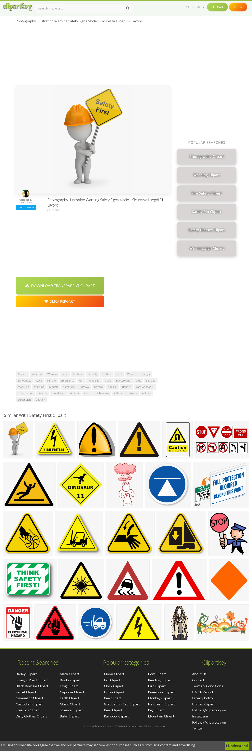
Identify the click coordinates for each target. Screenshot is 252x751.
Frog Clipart (69, 686)
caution (40, 399)
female (51, 380)
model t (74, 393)
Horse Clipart (114, 692)
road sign (94, 380)
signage (150, 380)
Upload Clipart (203, 704)
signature (68, 387)
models (53, 387)
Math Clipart (69, 674)
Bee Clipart (112, 698)
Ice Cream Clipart (161, 704)
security (92, 374)
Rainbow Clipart (116, 716)
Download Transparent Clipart (60, 285)
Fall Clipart (112, 680)
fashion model (145, 387)
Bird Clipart (157, 686)
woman (52, 374)
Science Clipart (71, 710)
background (123, 380)
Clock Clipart (113, 686)
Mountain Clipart (161, 716)
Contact (198, 680)
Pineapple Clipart (161, 692)
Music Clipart (70, 704)
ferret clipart (26, 692)
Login (238, 7)
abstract (37, 374)
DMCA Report (202, 692)
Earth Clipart (69, 698)
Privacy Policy (202, 698)
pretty (133, 393)
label (65, 374)
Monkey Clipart (160, 698)
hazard (98, 387)
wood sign (58, 393)
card (119, 374)
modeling (23, 387)
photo (87, 393)
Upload (217, 7)
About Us (199, 674)
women (131, 374)
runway (84, 387)
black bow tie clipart (32, 686)
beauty (42, 393)
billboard (119, 393)
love (39, 380)
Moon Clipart (114, 674)
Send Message (25, 207)
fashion (77, 374)
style (108, 380)
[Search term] (83, 8)
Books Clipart (70, 680)
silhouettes (24, 380)
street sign (24, 399)
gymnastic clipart (29, 698)
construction (25, 393)
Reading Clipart (160, 680)
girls (138, 380)
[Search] (128, 8)
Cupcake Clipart (72, 692)
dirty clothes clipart (31, 716)
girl (81, 380)
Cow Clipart (157, 674)
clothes (106, 374)
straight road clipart (32, 680)
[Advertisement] (93, 55)
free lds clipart (28, 710)
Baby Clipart (69, 716)
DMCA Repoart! (60, 301)
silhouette (102, 393)
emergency (67, 380)
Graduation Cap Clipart (122, 704)
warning (39, 387)
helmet (146, 393)
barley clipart (26, 674)
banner (126, 387)
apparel (112, 387)
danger (146, 374)
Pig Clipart (156, 710)
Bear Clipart (113, 710)
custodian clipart (29, 704)
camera (22, 374)
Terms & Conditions (207, 686)
